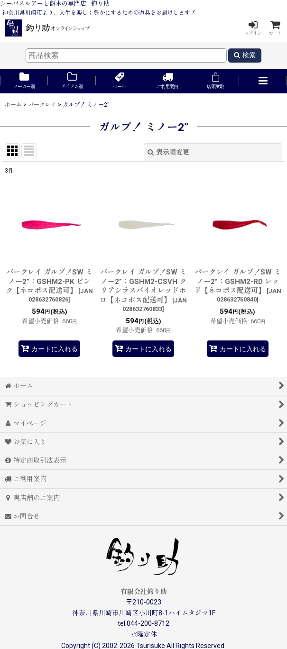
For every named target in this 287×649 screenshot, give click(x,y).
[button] (263, 81)
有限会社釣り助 (143, 591)
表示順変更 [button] (168, 152)
